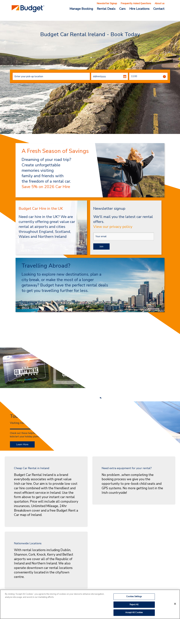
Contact (158, 8)
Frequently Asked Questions (136, 3)
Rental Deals (106, 8)
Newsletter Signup (107, 3)
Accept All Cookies (134, 612)
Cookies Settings (134, 596)
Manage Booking (81, 8)
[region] (90, 604)
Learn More (22, 444)
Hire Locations (139, 8)
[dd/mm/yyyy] (109, 76)
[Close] (175, 603)
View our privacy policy (112, 226)
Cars (122, 8)
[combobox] (51, 76)
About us (159, 3)
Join (101, 246)
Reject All (134, 604)
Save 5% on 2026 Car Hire (46, 186)
